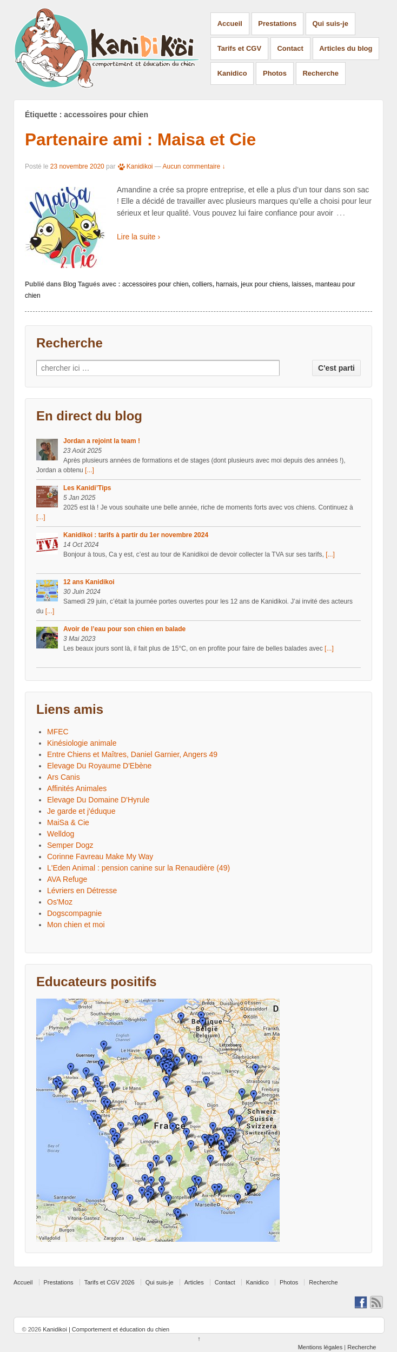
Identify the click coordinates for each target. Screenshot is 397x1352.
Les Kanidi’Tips (87, 488)
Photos (275, 73)
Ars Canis (63, 777)
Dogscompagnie (74, 913)
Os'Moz (59, 902)
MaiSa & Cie (68, 822)
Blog (69, 284)
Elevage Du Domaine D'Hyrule (98, 799)
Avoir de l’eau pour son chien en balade (124, 629)
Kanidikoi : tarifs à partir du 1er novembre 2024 (135, 535)
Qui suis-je (330, 23)
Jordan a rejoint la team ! (101, 441)
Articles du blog (345, 48)
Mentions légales (320, 1347)
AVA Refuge (67, 879)
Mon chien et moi (76, 924)
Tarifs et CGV (239, 48)
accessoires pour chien (155, 284)
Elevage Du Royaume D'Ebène (99, 765)
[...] (89, 470)
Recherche (320, 73)
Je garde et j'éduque (81, 811)
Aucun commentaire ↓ (194, 166)
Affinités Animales (77, 788)
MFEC (58, 731)
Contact (290, 48)
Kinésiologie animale (81, 743)
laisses (302, 284)
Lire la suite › (138, 236)
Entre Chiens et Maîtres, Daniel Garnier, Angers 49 (132, 754)
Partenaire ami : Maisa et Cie (140, 139)
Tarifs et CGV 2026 (109, 1282)
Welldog (60, 833)
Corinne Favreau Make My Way (100, 856)
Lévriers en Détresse (82, 890)
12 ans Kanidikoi (89, 582)
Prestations (277, 23)
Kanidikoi (135, 166)
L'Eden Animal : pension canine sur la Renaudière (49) (138, 868)
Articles (194, 1282)
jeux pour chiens (264, 284)
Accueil (229, 23)
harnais (226, 284)
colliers (202, 284)
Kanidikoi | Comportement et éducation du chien (105, 1329)
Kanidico (232, 73)
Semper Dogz (70, 845)
